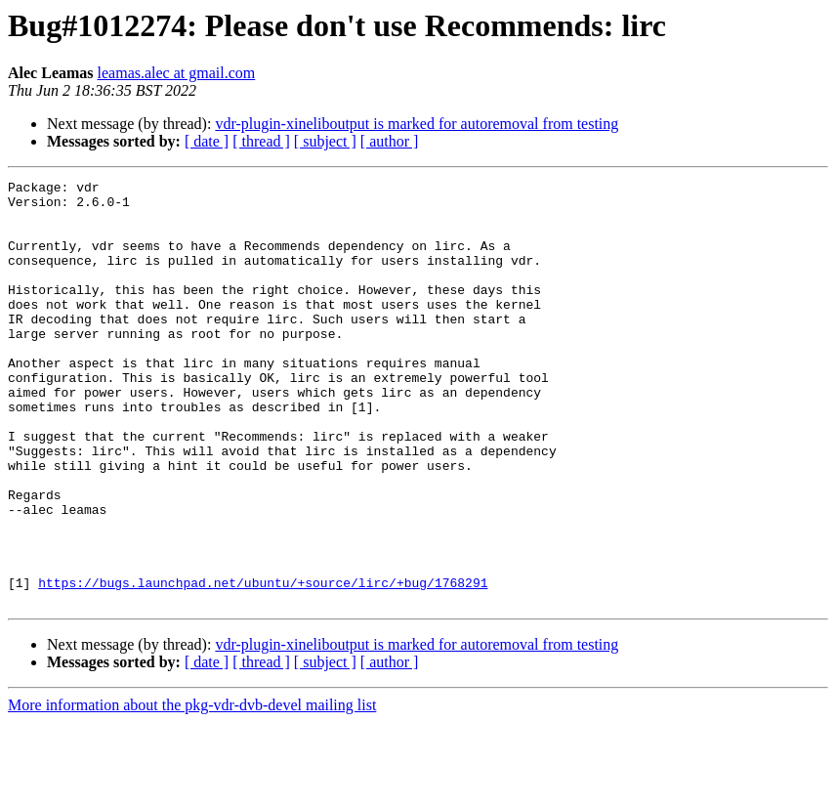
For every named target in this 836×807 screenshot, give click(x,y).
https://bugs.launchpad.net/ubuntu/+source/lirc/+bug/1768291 (262, 664)
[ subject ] (325, 141)
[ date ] (207, 141)
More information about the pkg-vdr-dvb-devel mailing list (192, 790)
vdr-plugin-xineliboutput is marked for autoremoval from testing (416, 123)
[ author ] (389, 141)
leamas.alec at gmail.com (177, 72)
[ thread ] (261, 141)
